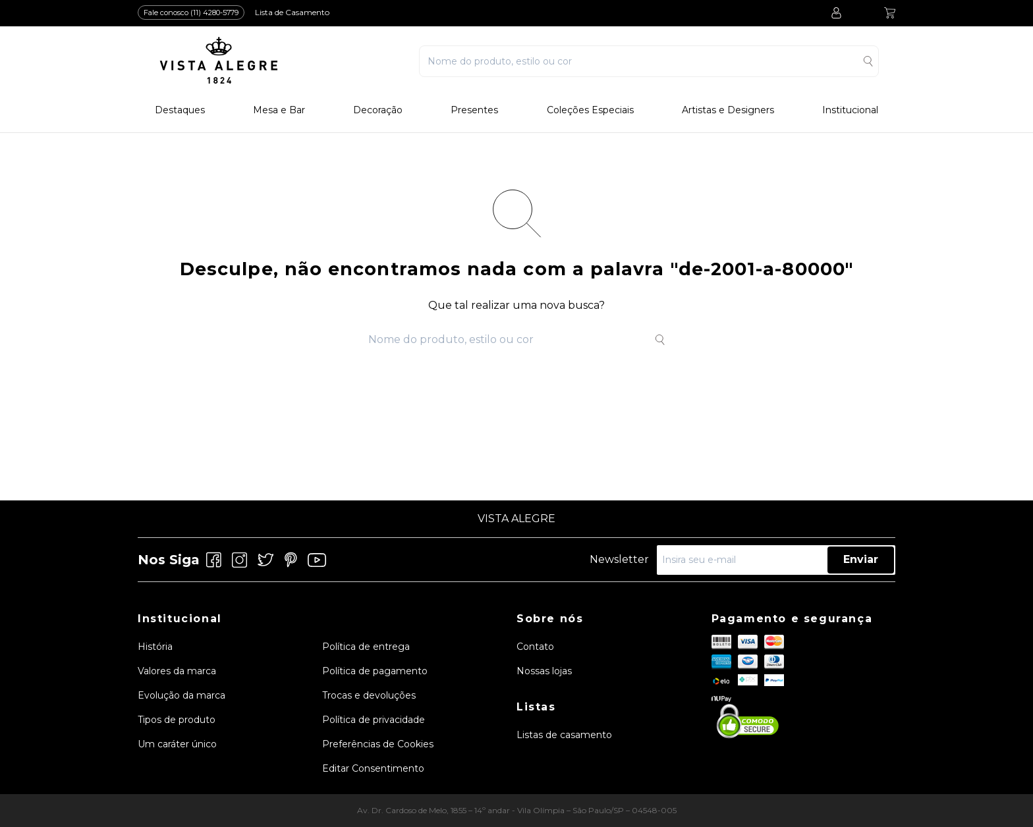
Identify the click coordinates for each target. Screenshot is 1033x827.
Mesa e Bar (279, 110)
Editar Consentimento (373, 768)
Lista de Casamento (292, 12)
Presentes (474, 110)
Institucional (850, 110)
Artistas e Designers (728, 110)
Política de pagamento (375, 671)
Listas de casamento (564, 735)
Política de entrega (366, 647)
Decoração (378, 110)
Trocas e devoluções (369, 695)
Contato (535, 647)
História (155, 647)
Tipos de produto (176, 720)
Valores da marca (177, 671)
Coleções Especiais (590, 110)
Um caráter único (177, 744)
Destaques (180, 110)
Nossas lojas (544, 671)
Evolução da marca (181, 695)
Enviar (860, 559)
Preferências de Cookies (377, 744)
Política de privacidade (373, 720)
